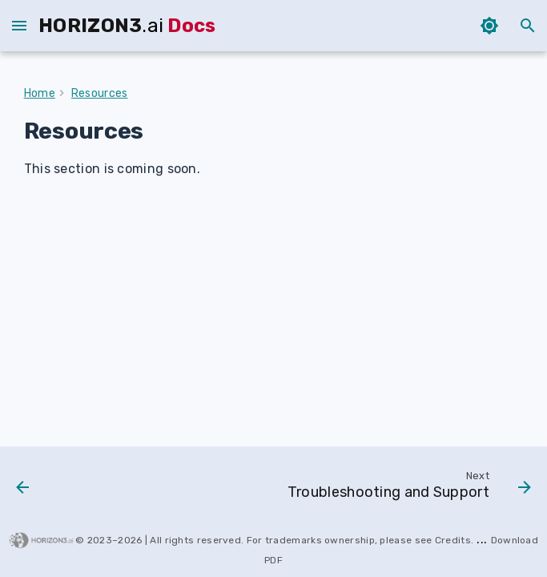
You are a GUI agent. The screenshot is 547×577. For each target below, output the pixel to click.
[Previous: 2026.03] (23, 489)
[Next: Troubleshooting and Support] (406, 489)
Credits (453, 540)
